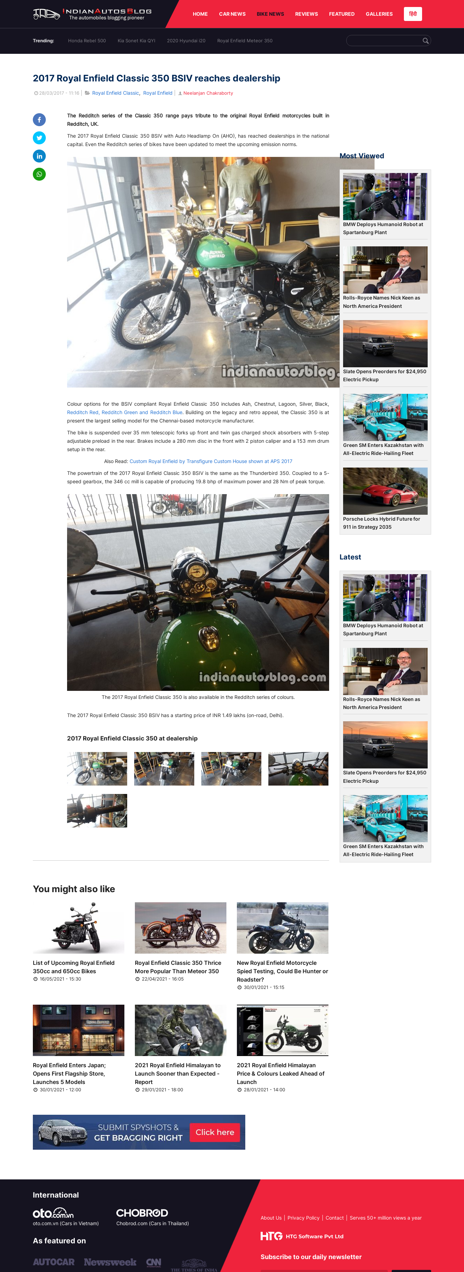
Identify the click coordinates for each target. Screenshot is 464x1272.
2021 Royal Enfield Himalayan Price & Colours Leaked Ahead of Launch (281, 1073)
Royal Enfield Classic (115, 93)
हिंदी (413, 14)
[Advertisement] (385, 106)
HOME (200, 14)
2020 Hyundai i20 (186, 40)
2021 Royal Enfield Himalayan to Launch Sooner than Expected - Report (178, 1073)
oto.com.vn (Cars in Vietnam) (66, 1223)
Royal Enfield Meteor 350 (245, 40)
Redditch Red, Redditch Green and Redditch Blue (124, 412)
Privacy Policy (304, 1218)
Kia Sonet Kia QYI (136, 40)
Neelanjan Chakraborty (205, 93)
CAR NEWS (232, 14)
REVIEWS (306, 14)
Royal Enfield (158, 93)
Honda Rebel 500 (87, 40)
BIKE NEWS (270, 14)
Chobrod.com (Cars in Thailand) (152, 1223)
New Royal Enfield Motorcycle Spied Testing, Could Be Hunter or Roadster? (282, 971)
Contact (335, 1218)
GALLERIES (379, 14)
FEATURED (342, 14)
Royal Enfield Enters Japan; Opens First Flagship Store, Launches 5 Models (69, 1073)
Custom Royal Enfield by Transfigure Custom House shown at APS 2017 (211, 461)
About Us (271, 1218)
